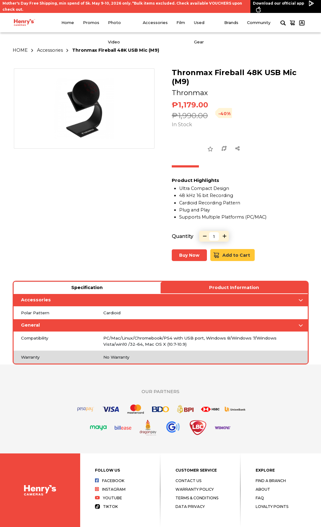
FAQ (260, 498)
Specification (87, 287)
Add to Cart (232, 255)
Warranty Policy (194, 489)
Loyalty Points (272, 506)
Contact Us (188, 480)
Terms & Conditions (196, 498)
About (263, 489)
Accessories (155, 22)
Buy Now (189, 255)
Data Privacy (190, 506)
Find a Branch (271, 480)
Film (180, 22)
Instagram (110, 489)
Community (258, 22)
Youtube (108, 498)
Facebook (109, 480)
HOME (20, 50)
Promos (91, 22)
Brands (231, 22)
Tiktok (106, 506)
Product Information (234, 287)
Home (67, 22)
